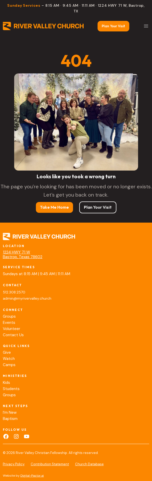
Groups (9, 316)
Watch (9, 358)
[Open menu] (146, 26)
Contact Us (13, 334)
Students (11, 388)
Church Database (89, 464)
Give (7, 352)
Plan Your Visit (113, 26)
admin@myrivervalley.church (27, 298)
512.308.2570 (14, 292)
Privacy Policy (14, 464)
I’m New (10, 412)
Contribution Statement (50, 464)
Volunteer (11, 328)
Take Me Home (54, 207)
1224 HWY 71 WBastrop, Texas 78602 (22, 254)
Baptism (10, 418)
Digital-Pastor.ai (32, 476)
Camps (9, 364)
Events (9, 322)
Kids (6, 382)
